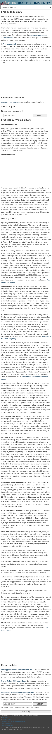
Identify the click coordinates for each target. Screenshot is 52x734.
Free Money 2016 (11, 11)
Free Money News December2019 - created (17, 692)
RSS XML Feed (6, 719)
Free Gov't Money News (10, 102)
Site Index (5, 717)
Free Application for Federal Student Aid (16, 670)
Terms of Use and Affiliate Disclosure (13, 721)
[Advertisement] (26, 79)
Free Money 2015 (9, 44)
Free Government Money (38, 35)
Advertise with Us (7, 725)
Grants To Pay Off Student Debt (13, 681)
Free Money (8, 38)
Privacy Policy (6, 723)
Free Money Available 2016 (16, 120)
